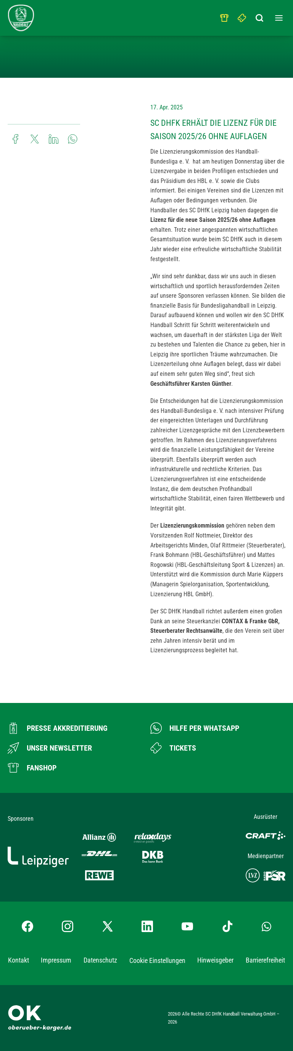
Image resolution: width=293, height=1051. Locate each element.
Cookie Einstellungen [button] (157, 960)
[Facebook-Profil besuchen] (27, 926)
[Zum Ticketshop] (173, 748)
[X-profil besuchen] (107, 926)
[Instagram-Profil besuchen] (67, 926)
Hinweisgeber (215, 960)
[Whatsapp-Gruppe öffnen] (266, 926)
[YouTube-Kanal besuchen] (187, 926)
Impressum (56, 960)
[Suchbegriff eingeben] (259, 16)
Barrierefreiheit (265, 960)
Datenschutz (100, 960)
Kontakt (18, 960)
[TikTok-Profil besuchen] (227, 926)
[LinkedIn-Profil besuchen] (147, 926)
